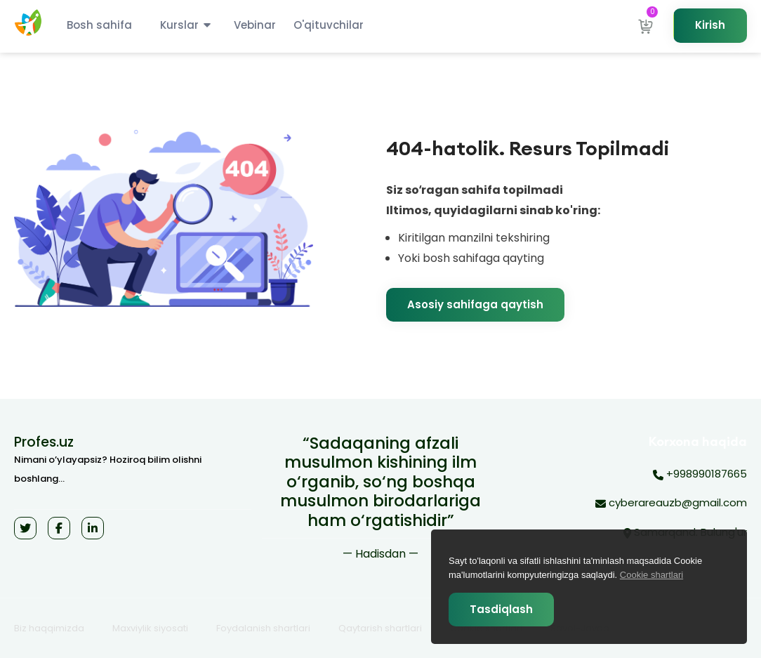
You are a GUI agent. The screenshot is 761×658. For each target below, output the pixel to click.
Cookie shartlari (651, 575)
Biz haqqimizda (49, 628)
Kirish (710, 25)
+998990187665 (700, 474)
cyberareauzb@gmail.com (671, 503)
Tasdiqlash (501, 609)
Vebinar (255, 25)
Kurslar (179, 25)
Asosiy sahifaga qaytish (475, 304)
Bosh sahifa (99, 25)
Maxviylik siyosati (150, 628)
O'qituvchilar (328, 25)
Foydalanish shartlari (263, 628)
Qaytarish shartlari (380, 628)
